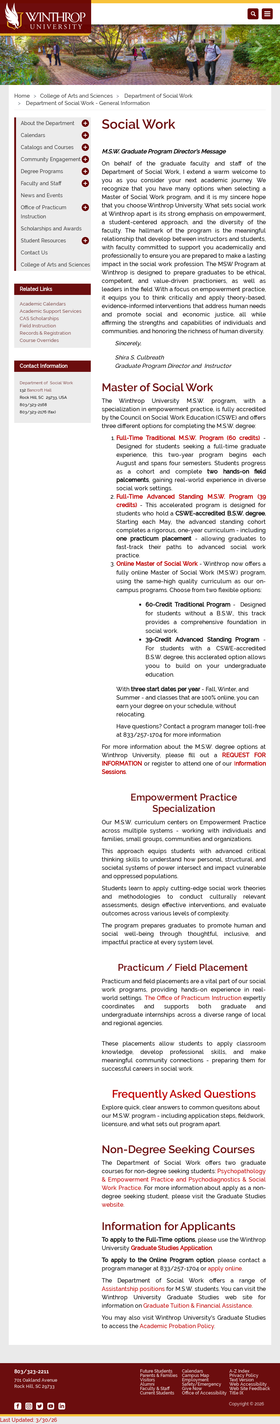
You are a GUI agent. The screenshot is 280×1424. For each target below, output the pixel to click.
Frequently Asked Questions (184, 1094)
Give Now (192, 1388)
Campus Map (195, 1375)
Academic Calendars (43, 304)
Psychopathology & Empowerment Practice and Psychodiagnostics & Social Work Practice (184, 1179)
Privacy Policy (243, 1375)
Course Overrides (39, 340)
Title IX (236, 1393)
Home (22, 96)
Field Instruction (38, 325)
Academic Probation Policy (177, 1326)
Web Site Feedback (249, 1388)
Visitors (147, 1379)
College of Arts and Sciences (76, 96)
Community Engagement (51, 159)
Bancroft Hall (39, 390)
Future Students (156, 1371)
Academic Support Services (50, 311)
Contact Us (34, 253)
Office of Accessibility (204, 1393)
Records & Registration (45, 333)
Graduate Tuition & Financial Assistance (197, 1305)
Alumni (147, 1384)
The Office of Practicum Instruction (193, 998)
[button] (21, 46)
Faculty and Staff (41, 183)
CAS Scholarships (39, 318)
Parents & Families (159, 1375)
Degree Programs (42, 171)
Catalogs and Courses (47, 147)
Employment (195, 1379)
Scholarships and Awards (51, 229)
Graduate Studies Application (171, 1248)
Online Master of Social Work (157, 563)
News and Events (42, 195)
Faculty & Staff (155, 1388)
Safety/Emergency (201, 1384)
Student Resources (43, 241)
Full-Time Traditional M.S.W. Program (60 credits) (188, 438)
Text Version (241, 1379)
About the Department (47, 123)
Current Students (157, 1393)
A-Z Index (239, 1371)
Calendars (33, 135)
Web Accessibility (248, 1384)
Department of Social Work (157, 96)
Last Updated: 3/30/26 (28, 1420)
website (112, 1204)
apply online (225, 1268)
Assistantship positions (133, 1288)
